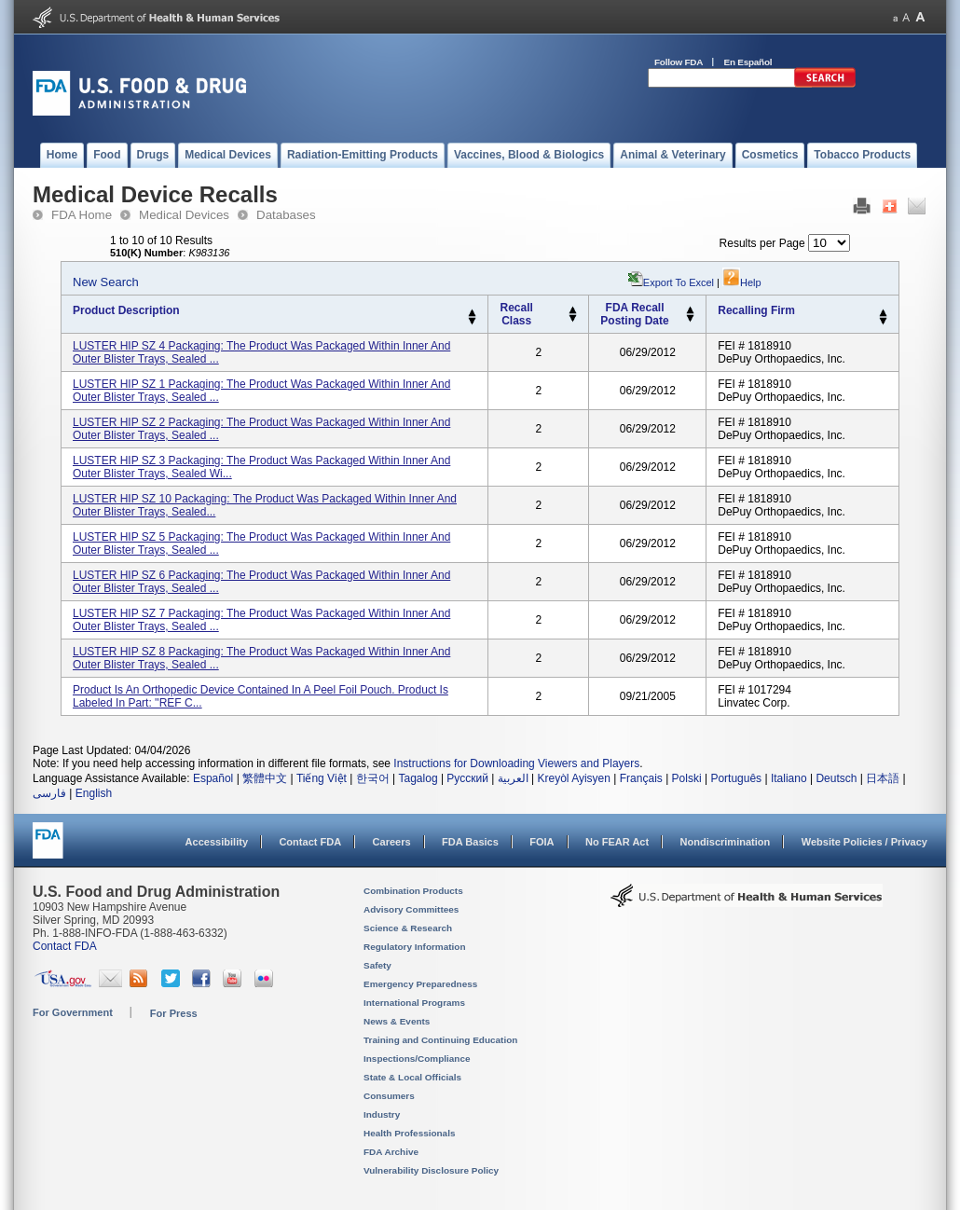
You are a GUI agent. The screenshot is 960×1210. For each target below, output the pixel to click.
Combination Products (413, 891)
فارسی (49, 793)
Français (641, 778)
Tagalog (418, 778)
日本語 (882, 778)
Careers (392, 841)
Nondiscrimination (725, 841)
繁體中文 (264, 778)
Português (735, 778)
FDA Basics (470, 841)
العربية (513, 778)
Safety (377, 965)
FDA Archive (390, 1152)
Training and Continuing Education (440, 1040)
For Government (73, 1012)
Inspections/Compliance (417, 1058)
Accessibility (216, 841)
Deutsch (836, 778)
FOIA (541, 841)
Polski (687, 778)
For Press (174, 1013)
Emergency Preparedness (420, 984)
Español (213, 778)
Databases (286, 215)
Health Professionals (409, 1133)
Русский (467, 778)
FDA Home (81, 215)
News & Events (396, 1021)
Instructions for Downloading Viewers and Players (516, 763)
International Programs (414, 1002)
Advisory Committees (411, 909)
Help (741, 282)
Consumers (389, 1096)
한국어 (373, 778)
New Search (106, 282)
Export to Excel (678, 282)
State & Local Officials (412, 1077)
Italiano (789, 778)
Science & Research (407, 928)
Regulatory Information (414, 947)
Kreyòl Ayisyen (573, 778)
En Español (748, 62)
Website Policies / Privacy (864, 841)
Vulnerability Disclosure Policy (431, 1170)
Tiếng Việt (321, 778)
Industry (381, 1114)
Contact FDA (310, 841)
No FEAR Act (617, 841)
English (93, 793)
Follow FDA (678, 62)
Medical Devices (184, 215)
